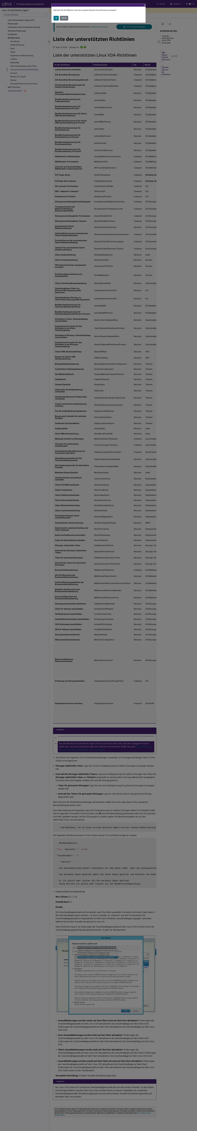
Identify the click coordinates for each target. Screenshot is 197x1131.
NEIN (64, 18)
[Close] (144, 5)
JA (56, 18)
